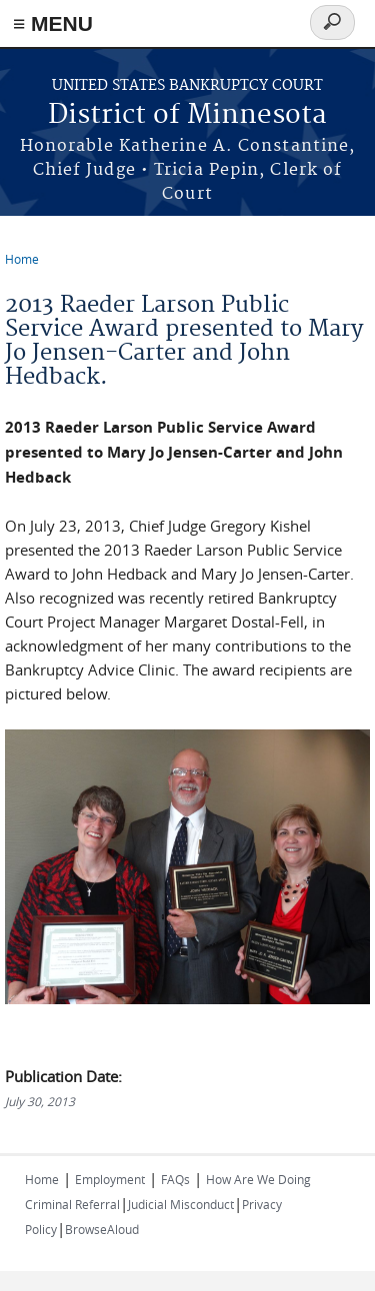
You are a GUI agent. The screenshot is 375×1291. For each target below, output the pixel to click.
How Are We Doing (258, 1179)
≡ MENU (53, 23)
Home (22, 259)
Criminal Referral (72, 1204)
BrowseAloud (102, 1229)
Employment (110, 1179)
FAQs (175, 1179)
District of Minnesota (187, 115)
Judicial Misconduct (181, 1204)
